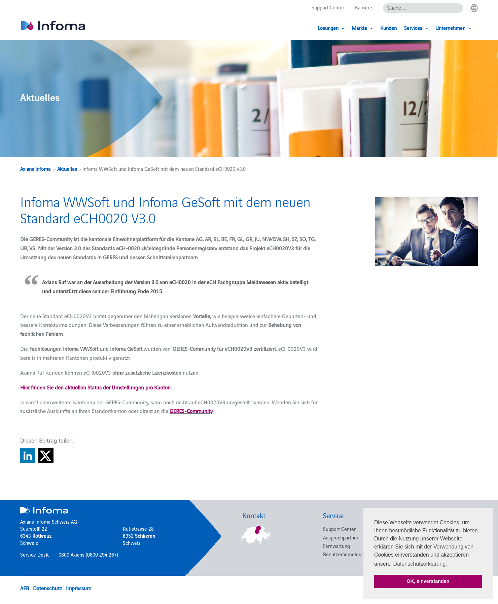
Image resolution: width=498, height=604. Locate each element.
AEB (24, 588)
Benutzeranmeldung (345, 554)
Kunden (388, 27)
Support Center (328, 7)
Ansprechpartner (340, 537)
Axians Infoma (35, 168)
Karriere (363, 7)
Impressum (78, 588)
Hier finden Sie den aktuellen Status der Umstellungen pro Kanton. (96, 387)
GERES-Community (191, 410)
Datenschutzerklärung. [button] (420, 564)
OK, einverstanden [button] (427, 581)
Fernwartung (336, 545)
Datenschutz (47, 588)
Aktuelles (67, 168)
